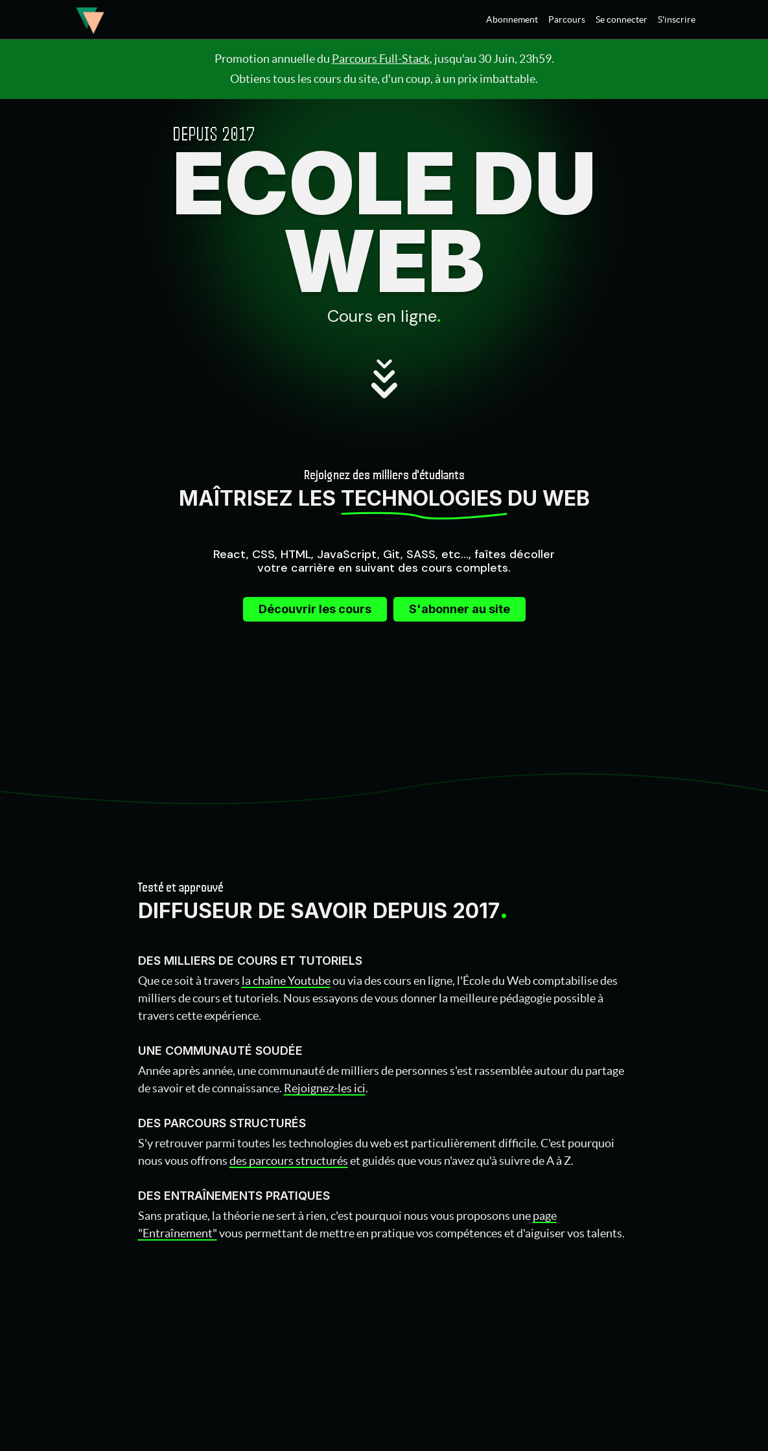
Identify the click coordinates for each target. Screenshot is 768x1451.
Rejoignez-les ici (325, 1088)
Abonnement (512, 19)
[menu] (585, 19)
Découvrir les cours (315, 609)
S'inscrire (676, 19)
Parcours (566, 19)
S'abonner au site (459, 609)
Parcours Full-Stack (381, 58)
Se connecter (621, 19)
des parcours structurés (288, 1160)
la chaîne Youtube (286, 980)
